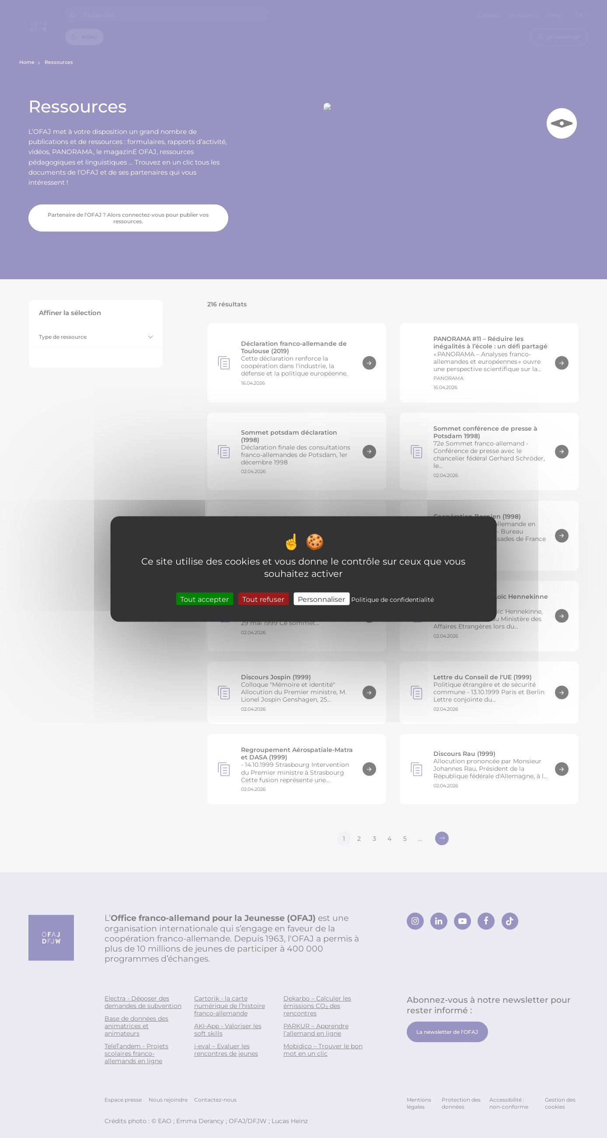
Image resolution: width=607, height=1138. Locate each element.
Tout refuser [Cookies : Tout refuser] (263, 598)
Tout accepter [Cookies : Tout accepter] (204, 598)
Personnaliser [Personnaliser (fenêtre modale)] (321, 598)
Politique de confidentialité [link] (392, 599)
